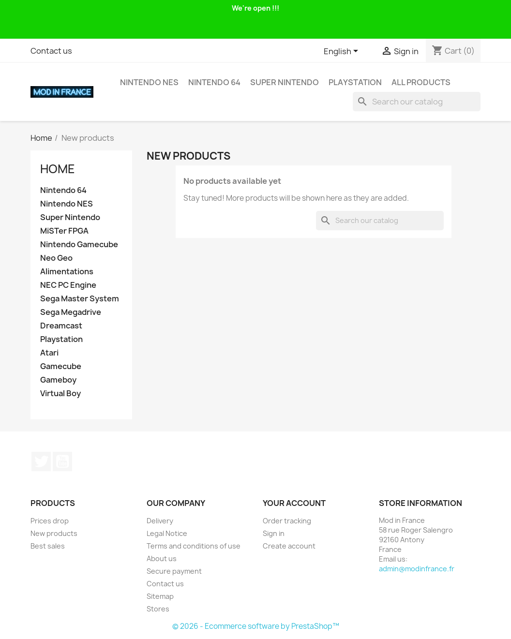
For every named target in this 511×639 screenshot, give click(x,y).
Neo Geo (56, 258)
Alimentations (66, 272)
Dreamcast (61, 326)
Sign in (274, 533)
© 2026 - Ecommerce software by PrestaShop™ (255, 626)
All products (421, 82)
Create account (289, 545)
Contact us (51, 50)
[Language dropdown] (342, 52)
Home (57, 169)
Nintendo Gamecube (79, 244)
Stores (158, 608)
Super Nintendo (284, 82)
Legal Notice (167, 533)
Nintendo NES (149, 82)
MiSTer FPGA (64, 231)
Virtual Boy (60, 393)
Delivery (160, 520)
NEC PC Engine (68, 285)
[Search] (417, 101)
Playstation (355, 82)
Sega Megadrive (70, 312)
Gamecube (60, 366)
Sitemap (160, 596)
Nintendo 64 (214, 82)
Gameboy (58, 380)
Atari (49, 353)
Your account (294, 503)
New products (53, 533)
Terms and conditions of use (193, 545)
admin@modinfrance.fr (416, 568)
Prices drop (49, 520)
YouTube (62, 461)
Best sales (47, 545)
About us (162, 558)
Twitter (41, 461)
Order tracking (287, 520)
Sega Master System (79, 299)
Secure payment (174, 571)
